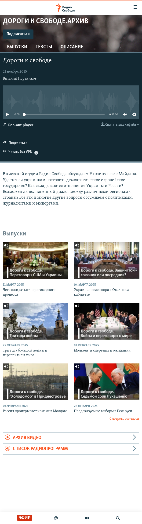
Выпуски (17, 47)
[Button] (15, 143)
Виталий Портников (20, 79)
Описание (72, 47)
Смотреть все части (124, 419)
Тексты (44, 47)
